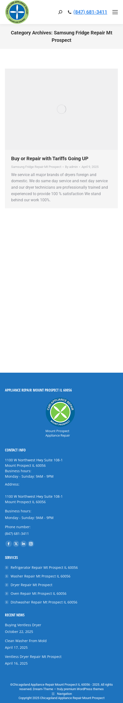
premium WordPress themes (84, 689)
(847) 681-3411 (90, 12)
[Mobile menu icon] (115, 12)
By (71, 167)
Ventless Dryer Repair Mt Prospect (33, 656)
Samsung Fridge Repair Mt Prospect (36, 167)
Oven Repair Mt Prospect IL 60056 (38, 593)
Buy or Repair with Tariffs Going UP (49, 158)
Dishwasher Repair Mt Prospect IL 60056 (44, 602)
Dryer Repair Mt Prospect (31, 584)
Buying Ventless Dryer (23, 625)
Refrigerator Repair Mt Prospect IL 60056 (44, 567)
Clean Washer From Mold (26, 640)
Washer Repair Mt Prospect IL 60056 (40, 576)
